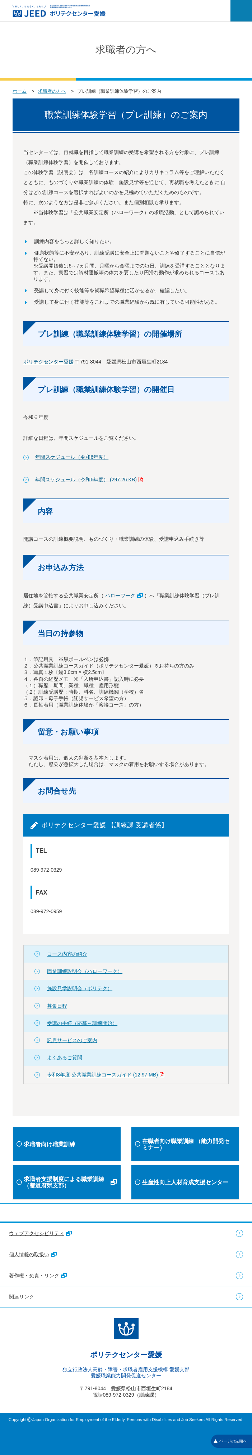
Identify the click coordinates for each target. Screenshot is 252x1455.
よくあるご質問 (64, 1057)
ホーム (20, 91)
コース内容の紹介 (67, 954)
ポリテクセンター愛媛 (48, 362)
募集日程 (57, 1006)
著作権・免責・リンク (38, 1275)
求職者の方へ (52, 91)
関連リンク (21, 1297)
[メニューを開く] (241, 10)
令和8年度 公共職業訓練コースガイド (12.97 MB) (105, 1075)
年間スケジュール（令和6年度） (71, 457)
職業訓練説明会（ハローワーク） (84, 971)
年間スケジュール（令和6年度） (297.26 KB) (89, 479)
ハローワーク (124, 595)
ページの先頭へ (230, 1441)
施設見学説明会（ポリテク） (79, 988)
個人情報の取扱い (33, 1254)
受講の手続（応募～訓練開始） (82, 1023)
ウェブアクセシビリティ (40, 1233)
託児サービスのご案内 (72, 1040)
